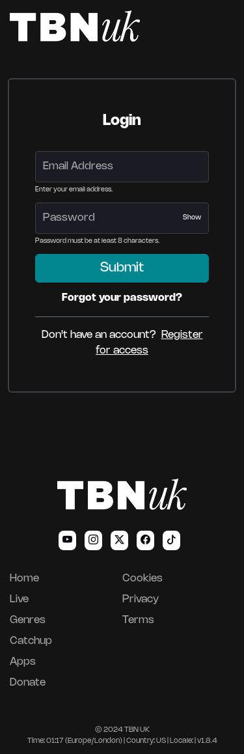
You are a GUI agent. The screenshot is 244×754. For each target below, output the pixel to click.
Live (19, 599)
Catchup (31, 641)
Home (24, 578)
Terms (138, 620)
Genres (28, 620)
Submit (122, 268)
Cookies (142, 578)
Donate (28, 683)
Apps (23, 662)
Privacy (140, 599)
